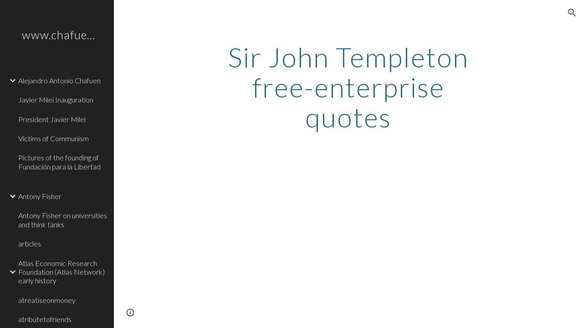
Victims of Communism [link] (53, 138)
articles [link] (29, 243)
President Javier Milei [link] (52, 119)
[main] (348, 87)
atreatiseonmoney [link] (47, 300)
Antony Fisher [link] (39, 196)
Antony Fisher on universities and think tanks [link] (62, 219)
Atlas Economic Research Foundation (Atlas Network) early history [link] (61, 272)
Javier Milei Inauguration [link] (55, 99)
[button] (572, 13)
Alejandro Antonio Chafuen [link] (59, 80)
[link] (62, 181)
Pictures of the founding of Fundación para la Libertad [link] (59, 161)
